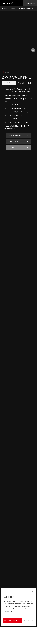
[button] (4, 58)
